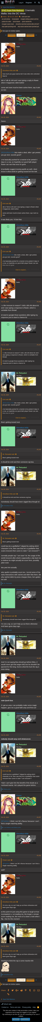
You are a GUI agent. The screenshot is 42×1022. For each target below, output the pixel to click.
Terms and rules (15, 1007)
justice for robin (6, 21)
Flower (19, 95)
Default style (6, 1004)
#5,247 (39, 345)
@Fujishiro (5, 821)
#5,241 (39, 66)
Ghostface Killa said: (9, 70)
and (12, 827)
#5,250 (39, 489)
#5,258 (39, 855)
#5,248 (39, 395)
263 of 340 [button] (21, 35)
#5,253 (39, 658)
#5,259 (39, 897)
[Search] (39, 2)
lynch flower (16, 21)
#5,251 (39, 534)
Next (30, 35)
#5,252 (39, 611)
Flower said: (6, 860)
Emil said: (6, 203)
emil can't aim (26, 16)
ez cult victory (6, 19)
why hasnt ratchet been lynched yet (28, 26)
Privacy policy (26, 1007)
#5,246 (39, 302)
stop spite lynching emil (9, 26)
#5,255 (39, 735)
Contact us (5, 1007)
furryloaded (15, 19)
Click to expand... (21, 270)
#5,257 (39, 817)
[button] (2, 2)
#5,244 (39, 199)
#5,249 (39, 449)
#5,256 (39, 766)
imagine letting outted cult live (29, 19)
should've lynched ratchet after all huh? (27, 24)
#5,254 (39, 696)
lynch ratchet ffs (26, 21)
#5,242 (39, 117)
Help (34, 1007)
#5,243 (39, 148)
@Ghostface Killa (7, 152)
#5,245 (39, 247)
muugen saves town (8, 24)
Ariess (5, 16)
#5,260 (39, 946)
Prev (12, 35)
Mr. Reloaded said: (9, 454)
